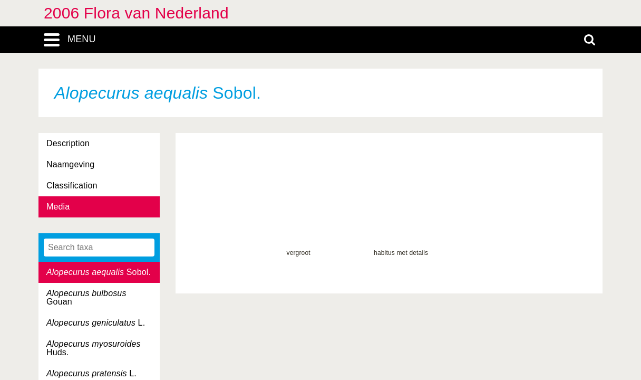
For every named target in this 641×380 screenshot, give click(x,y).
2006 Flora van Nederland (136, 13)
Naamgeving (70, 164)
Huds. (93, 348)
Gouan (86, 297)
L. (95, 322)
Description (68, 143)
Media (58, 206)
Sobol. (98, 272)
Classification (72, 185)
